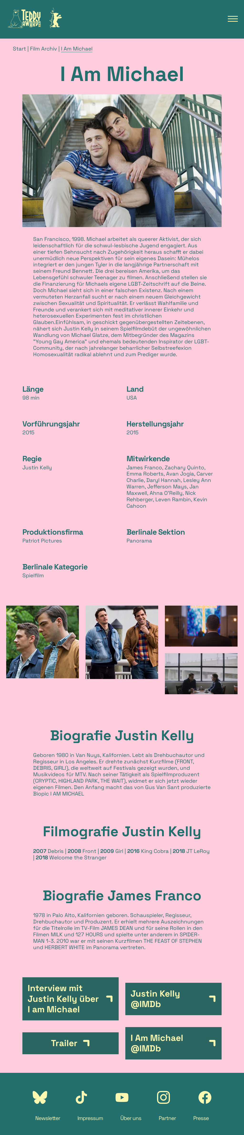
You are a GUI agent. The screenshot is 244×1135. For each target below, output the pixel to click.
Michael (95, 239)
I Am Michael (76, 48)
